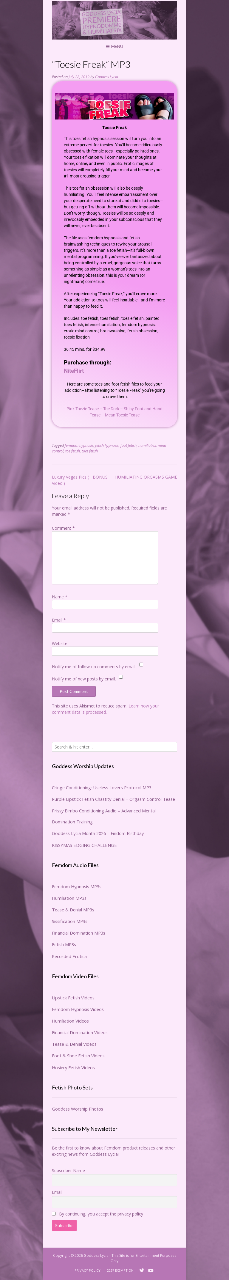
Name (59, 597)
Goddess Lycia (106, 76)
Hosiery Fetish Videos (73, 1067)
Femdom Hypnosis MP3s (76, 886)
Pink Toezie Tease (82, 408)
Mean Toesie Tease (122, 415)
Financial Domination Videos (80, 1032)
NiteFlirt (74, 371)
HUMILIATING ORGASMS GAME (146, 477)
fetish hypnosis (107, 445)
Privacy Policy (87, 1270)
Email (59, 620)
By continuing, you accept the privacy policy (97, 1214)
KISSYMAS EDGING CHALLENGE (84, 845)
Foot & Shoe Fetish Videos (78, 1056)
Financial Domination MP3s (78, 933)
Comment (63, 528)
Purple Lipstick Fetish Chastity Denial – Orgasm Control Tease (113, 799)
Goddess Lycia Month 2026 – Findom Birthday (98, 833)
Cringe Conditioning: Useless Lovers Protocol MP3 (101, 787)
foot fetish (128, 445)
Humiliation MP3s (69, 898)
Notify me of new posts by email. (84, 679)
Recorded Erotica (69, 956)
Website (59, 643)
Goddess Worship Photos (77, 1109)
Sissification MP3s (69, 921)
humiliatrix (147, 445)
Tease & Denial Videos (74, 1044)
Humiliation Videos (70, 1021)
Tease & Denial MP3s (73, 910)
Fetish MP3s (64, 944)
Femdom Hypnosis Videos (78, 1009)
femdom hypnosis (79, 445)
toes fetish (90, 451)
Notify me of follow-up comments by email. (94, 666)
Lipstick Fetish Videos (73, 998)
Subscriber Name (68, 1170)
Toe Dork (111, 408)
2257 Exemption (120, 1270)
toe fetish (72, 451)
